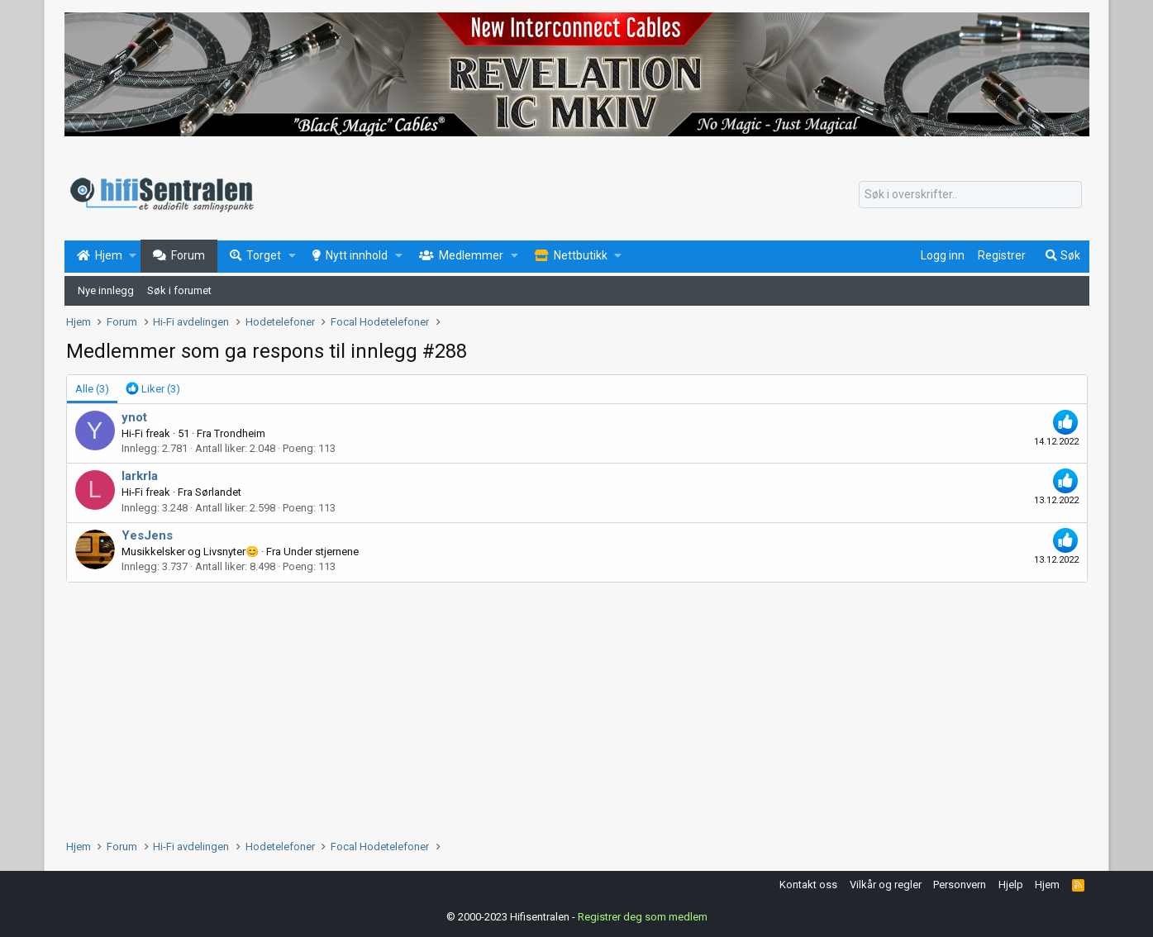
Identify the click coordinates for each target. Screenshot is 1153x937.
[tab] (152, 389)
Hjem (1047, 884)
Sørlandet (218, 492)
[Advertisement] (562, 706)
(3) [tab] (92, 389)
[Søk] (970, 195)
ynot (134, 417)
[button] (133, 256)
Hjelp (1010, 884)
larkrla (139, 475)
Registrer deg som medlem (643, 917)
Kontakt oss (808, 884)
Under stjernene (321, 551)
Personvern (959, 884)
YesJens (147, 535)
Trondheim (239, 433)
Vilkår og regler (886, 884)
